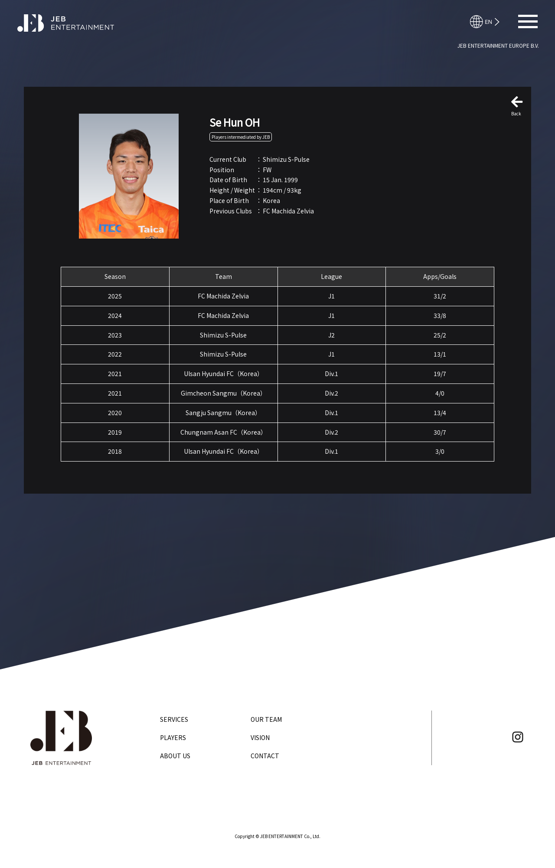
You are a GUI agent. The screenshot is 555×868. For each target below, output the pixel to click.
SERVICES (174, 719)
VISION (260, 737)
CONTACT (265, 755)
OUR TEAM (266, 719)
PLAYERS (173, 737)
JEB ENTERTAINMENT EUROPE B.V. (498, 45)
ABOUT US (175, 755)
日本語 (488, 21)
